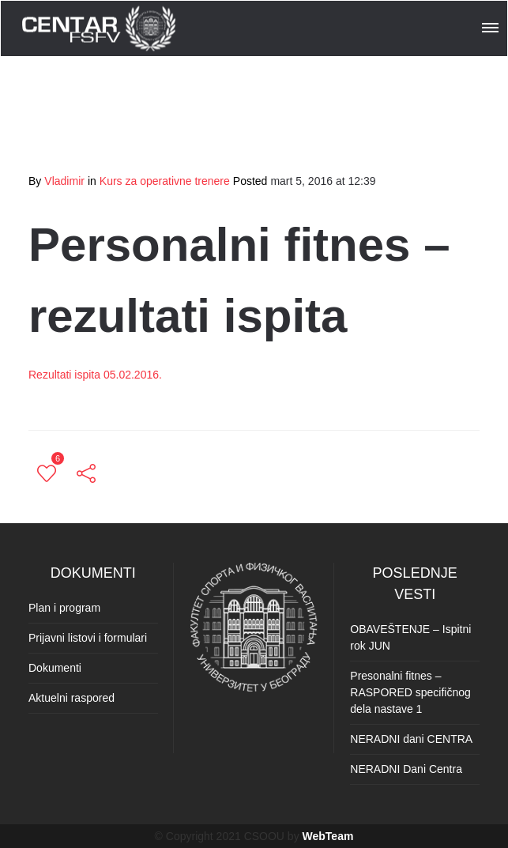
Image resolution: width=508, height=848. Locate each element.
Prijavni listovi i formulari (87, 637)
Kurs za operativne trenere (165, 181)
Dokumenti (54, 667)
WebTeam (328, 836)
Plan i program (64, 607)
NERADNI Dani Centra (406, 769)
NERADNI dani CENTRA (411, 739)
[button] (491, 25)
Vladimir (64, 181)
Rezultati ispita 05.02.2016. (95, 374)
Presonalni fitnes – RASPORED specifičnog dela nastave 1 (410, 692)
